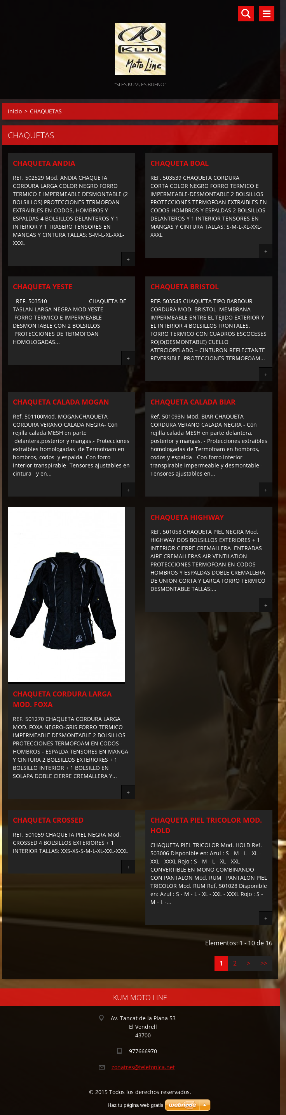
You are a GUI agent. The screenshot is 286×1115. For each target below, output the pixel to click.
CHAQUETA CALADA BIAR (192, 401)
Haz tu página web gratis (135, 1105)
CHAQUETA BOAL (179, 163)
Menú (266, 13)
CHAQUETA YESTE (42, 286)
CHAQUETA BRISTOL (184, 286)
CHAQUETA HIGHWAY (187, 517)
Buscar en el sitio (246, 13)
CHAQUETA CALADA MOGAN (61, 401)
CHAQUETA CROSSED (48, 820)
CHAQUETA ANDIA (44, 163)
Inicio (15, 111)
